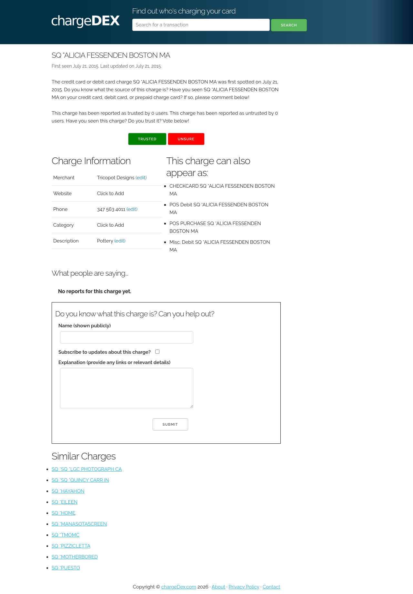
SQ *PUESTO (66, 568)
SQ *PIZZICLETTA (71, 546)
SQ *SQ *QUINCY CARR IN (80, 480)
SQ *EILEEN (64, 502)
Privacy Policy (244, 587)
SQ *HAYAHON (68, 491)
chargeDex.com (178, 587)
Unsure (186, 139)
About (218, 587)
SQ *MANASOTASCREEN (79, 524)
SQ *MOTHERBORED (75, 557)
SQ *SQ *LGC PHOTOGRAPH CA (87, 469)
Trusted (147, 139)
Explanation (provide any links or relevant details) (114, 362)
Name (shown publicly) (84, 326)
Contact (271, 587)
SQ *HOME (64, 513)
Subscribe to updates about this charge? (104, 352)
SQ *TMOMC (65, 535)
